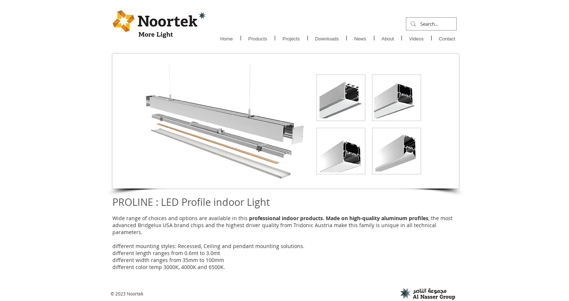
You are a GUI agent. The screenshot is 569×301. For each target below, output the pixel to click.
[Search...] (430, 24)
